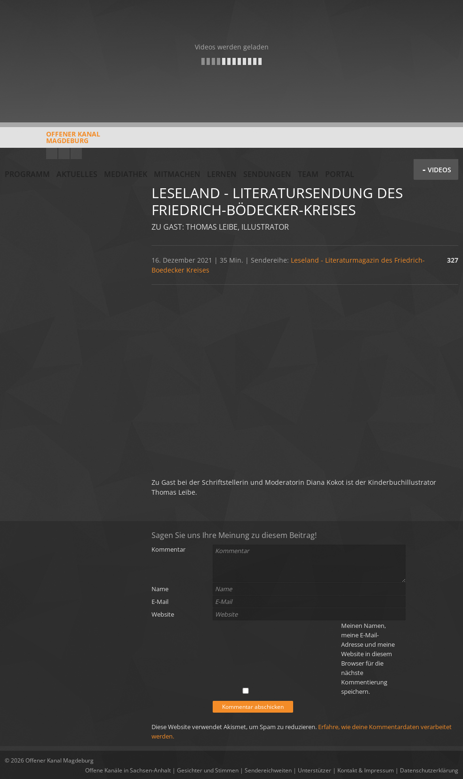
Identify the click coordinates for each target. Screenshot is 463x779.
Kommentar (168, 549)
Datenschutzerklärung (429, 770)
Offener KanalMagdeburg (52, 140)
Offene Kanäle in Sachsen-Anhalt (128, 770)
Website (163, 614)
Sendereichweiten (268, 770)
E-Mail (160, 601)
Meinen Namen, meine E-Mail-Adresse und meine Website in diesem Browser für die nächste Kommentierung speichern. (368, 658)
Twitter (76, 153)
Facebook (64, 153)
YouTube (51, 153)
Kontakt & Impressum (365, 770)
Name (160, 589)
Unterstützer (314, 770)
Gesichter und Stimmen (208, 770)
